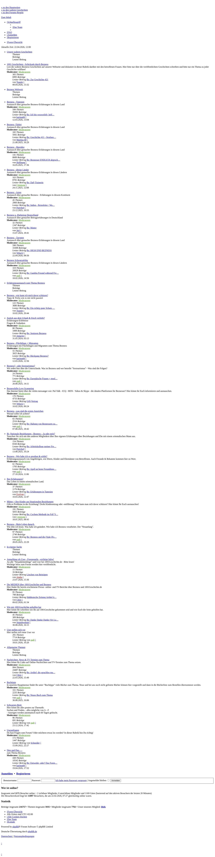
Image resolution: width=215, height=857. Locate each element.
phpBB (15, 826)
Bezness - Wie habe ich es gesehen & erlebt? (27, 456)
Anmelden (7, 773)
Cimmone (20, 185)
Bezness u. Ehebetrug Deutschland (22, 215)
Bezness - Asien (14, 192)
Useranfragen (13, 730)
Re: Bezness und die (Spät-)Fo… (42, 537)
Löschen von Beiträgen (37, 574)
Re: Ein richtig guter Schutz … (41, 308)
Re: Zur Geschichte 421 (37, 79)
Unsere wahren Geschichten (19, 52)
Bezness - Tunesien (15, 102)
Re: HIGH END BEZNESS (39, 250)
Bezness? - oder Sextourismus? (21, 366)
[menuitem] (17, 27)
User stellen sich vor (16, 630)
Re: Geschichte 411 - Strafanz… (41, 137)
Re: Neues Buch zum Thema (40, 695)
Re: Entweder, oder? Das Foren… (42, 763)
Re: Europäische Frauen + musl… (42, 378)
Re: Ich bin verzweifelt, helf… (40, 114)
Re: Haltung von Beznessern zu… (42, 424)
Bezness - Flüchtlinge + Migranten (22, 343)
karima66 (20, 117)
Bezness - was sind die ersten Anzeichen (25, 411)
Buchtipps (11, 682)
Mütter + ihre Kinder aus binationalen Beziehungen (30, 501)
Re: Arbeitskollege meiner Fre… (41, 446)
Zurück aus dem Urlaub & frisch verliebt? (26, 318)
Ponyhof (20, 208)
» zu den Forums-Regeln (12, 12)
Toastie (19, 82)
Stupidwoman (22, 622)
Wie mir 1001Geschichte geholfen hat (24, 607)
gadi (18, 275)
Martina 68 (21, 140)
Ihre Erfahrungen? (15, 479)
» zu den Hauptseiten (10, 7)
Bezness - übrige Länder (18, 170)
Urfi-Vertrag (32, 401)
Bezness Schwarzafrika (17, 260)
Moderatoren (24, 72)
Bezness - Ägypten (15, 237)
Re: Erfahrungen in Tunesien (40, 492)
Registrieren (23, 773)
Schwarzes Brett (14, 705)
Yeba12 (19, 253)
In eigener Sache (14, 547)
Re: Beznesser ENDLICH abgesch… (43, 160)
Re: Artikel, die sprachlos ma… (41, 672)
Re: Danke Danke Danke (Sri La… (42, 620)
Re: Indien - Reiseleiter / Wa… (41, 205)
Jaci (18, 230)
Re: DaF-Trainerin (35, 182)
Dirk (103, 807)
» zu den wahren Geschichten (14, 10)
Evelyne (20, 494)
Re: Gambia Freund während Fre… (43, 273)
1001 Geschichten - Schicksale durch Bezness (27, 64)
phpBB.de (32, 831)
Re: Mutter (31, 228)
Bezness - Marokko (15, 147)
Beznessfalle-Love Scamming (20, 388)
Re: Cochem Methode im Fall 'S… (42, 514)
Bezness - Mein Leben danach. (21, 524)
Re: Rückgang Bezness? (38, 356)
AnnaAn (20, 336)
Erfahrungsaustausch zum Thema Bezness (26, 283)
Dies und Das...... (14, 750)
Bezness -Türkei (14, 124)
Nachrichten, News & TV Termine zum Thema (28, 660)
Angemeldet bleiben (98, 780)
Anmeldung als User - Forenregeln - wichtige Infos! (30, 559)
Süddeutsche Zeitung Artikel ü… (41, 597)
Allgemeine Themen (16, 647)
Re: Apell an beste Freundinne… (41, 469)
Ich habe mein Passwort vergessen (71, 780)
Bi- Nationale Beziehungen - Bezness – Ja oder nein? (31, 434)
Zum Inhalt (6, 17)
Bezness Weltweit (15, 89)
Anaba (19, 577)
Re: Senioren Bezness (36, 333)
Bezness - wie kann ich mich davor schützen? (27, 295)
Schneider (35, 743)
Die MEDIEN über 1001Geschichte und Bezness (29, 584)
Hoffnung (20, 162)
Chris (18, 600)
